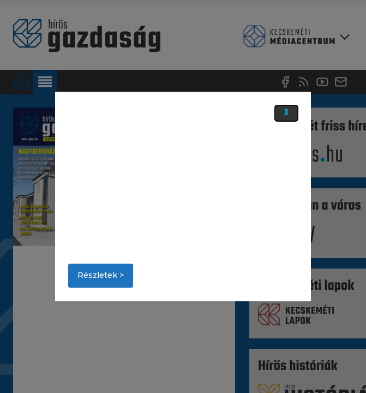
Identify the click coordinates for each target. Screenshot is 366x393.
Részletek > (100, 275)
